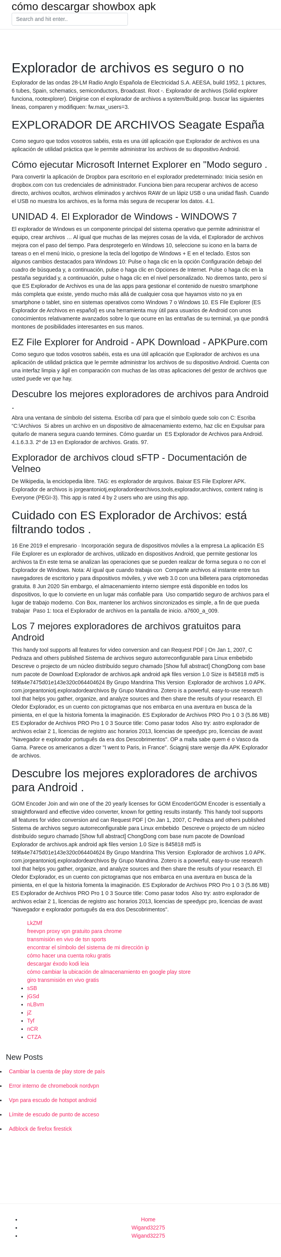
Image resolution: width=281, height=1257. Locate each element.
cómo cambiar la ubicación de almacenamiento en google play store (109, 972)
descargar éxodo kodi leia (58, 964)
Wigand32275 (148, 1227)
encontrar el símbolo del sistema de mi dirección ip (88, 947)
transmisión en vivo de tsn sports (66, 939)
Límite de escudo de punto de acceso (54, 1114)
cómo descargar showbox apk (84, 6)
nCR (32, 1029)
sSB (32, 988)
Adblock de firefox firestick (40, 1129)
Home (148, 1219)
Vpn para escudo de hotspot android (53, 1100)
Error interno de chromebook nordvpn (54, 1086)
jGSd (33, 996)
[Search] (70, 19)
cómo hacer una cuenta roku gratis (69, 955)
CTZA (34, 1037)
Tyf (30, 1021)
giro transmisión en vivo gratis (63, 980)
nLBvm (35, 1004)
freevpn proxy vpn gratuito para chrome (74, 931)
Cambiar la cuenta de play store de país (57, 1071)
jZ (29, 1012)
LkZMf (34, 923)
